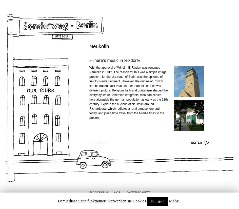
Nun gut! (157, 201)
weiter (196, 142)
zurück (102, 142)
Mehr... (175, 201)
